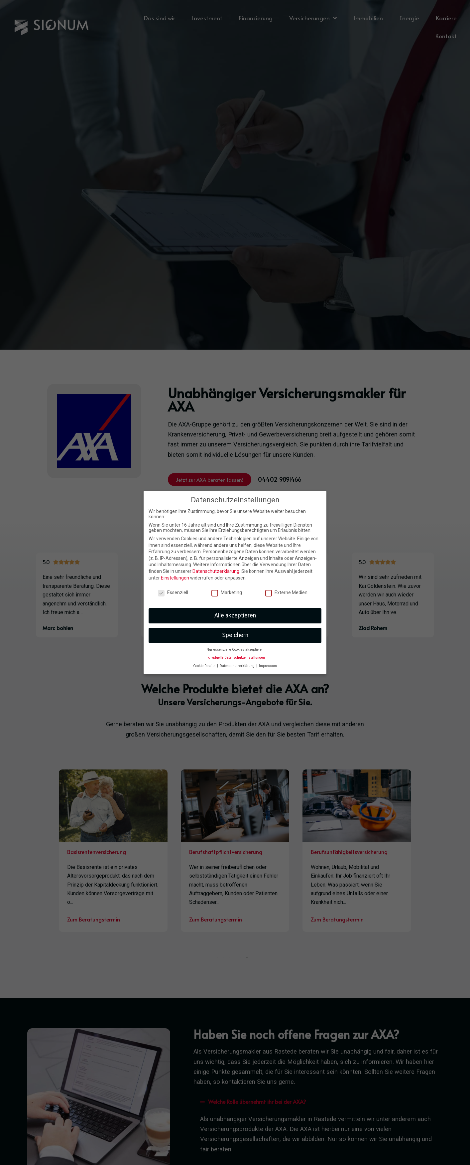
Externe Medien (286, 592)
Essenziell (173, 592)
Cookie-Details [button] (204, 666)
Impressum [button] (268, 666)
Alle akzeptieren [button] (235, 615)
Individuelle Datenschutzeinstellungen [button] (235, 657)
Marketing (226, 592)
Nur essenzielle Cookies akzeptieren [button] (235, 649)
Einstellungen (175, 578)
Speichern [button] (235, 635)
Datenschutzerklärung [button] (238, 666)
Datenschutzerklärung (215, 571)
